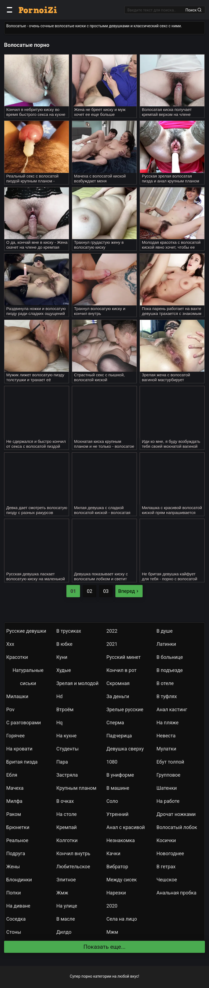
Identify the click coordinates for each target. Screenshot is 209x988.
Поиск (193, 10)
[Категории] (9, 9)
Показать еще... (105, 947)
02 (89, 591)
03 (106, 591)
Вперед (129, 591)
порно (86, 976)
